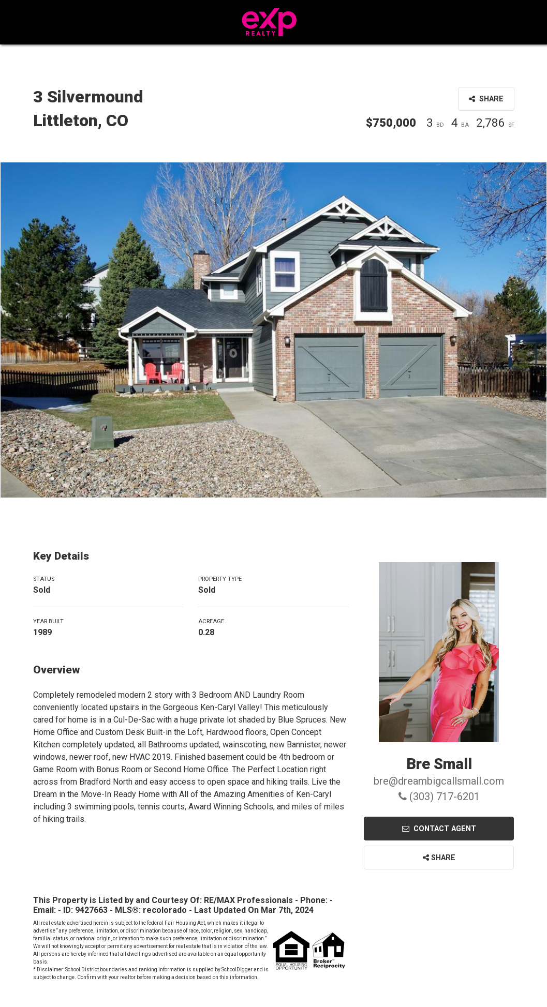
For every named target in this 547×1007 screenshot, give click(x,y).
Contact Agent (439, 828)
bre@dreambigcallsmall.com (439, 781)
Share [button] (486, 99)
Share (439, 857)
